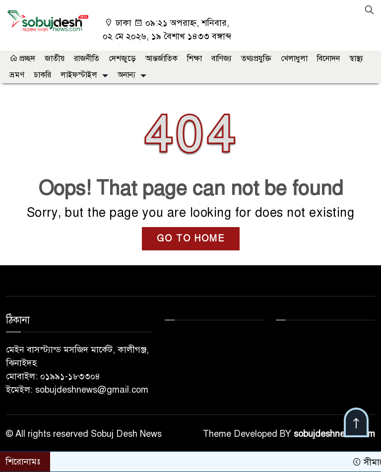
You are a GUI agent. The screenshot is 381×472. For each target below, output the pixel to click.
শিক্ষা (194, 58)
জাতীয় (54, 58)
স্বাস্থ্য (356, 58)
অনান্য (126, 75)
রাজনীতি (86, 58)
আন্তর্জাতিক (161, 58)
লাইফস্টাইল (79, 75)
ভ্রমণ (16, 75)
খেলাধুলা (294, 58)
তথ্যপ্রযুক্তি (256, 58)
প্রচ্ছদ (22, 58)
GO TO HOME (191, 238)
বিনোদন (328, 58)
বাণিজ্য (221, 58)
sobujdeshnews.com (334, 433)
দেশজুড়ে (122, 58)
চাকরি (42, 75)
